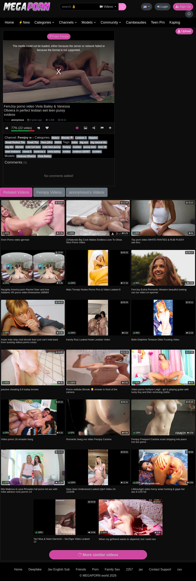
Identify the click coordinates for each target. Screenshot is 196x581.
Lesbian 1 (81, 137)
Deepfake (35, 569)
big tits (9, 147)
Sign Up (183, 6)
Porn (95, 569)
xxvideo (96, 151)
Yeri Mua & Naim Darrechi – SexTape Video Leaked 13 (61, 540)
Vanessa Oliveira (26, 156)
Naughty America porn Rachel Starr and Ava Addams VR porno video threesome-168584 (25, 291)
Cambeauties (136, 22)
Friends (81, 569)
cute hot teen (33, 147)
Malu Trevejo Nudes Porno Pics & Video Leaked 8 (93, 289)
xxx (179, 569)
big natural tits (98, 142)
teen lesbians (13, 151)
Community (110, 22)
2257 (129, 569)
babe (74, 142)
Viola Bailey (44, 156)
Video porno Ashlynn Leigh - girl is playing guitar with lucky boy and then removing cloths (160, 391)
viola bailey (54, 151)
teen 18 (102, 147)
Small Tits (32, 142)
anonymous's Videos (86, 192)
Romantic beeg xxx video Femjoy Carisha (88, 439)
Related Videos (16, 192)
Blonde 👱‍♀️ (67, 137)
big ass (84, 142)
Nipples (93, 137)
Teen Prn (158, 22)
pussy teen (90, 147)
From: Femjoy (59, 36)
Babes (55, 137)
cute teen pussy (51, 147)
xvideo (66, 151)
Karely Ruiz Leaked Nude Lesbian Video (88, 339)
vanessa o (39, 151)
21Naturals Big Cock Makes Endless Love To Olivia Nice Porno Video (94, 241)
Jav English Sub (59, 569)
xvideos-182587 (81, 151)
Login (162, 6)
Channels (68, 22)
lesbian (77, 147)
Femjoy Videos (49, 192)
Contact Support (160, 569)
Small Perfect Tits (15, 142)
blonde (19, 147)
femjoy (66, 147)
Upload (184, 31)
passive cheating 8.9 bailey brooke (19, 389)
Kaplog (174, 22)
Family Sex (112, 569)
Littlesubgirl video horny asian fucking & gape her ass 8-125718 (158, 490)
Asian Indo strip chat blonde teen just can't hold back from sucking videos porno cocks (29, 341)
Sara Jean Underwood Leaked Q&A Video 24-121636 (91, 490)
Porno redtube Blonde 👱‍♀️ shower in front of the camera (91, 391)
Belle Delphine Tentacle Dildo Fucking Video (155, 339)
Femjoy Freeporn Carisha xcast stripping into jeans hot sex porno (159, 440)
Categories (44, 22)
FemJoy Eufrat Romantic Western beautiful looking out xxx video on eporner (158, 291)
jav (141, 569)
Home (9, 22)
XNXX (58, 142)
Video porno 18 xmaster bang (17, 439)
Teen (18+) (46, 142)
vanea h (27, 151)
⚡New (24, 22)
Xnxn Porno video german (15, 239)
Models (89, 22)
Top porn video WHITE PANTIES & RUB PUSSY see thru (157, 241)
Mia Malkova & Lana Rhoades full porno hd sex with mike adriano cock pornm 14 (29, 490)
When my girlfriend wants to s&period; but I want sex (127, 539)
